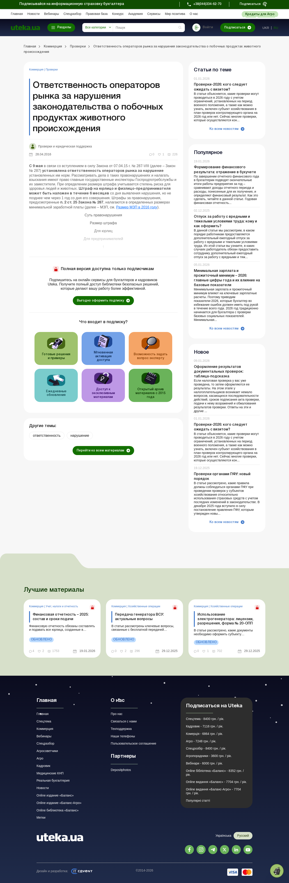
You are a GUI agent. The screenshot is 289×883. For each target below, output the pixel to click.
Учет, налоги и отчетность (62, 606)
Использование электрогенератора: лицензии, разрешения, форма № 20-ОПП (225, 619)
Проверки (52, 69)
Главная (17, 14)
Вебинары (51, 14)
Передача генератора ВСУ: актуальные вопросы (139, 617)
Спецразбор (72, 14)
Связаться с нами (124, 721)
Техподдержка (121, 729)
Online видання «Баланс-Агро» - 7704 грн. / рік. (213, 791)
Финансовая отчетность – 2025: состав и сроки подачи (61, 617)
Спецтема (44, 721)
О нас (194, 14)
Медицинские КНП (50, 773)
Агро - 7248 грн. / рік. (201, 741)
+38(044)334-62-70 (207, 4)
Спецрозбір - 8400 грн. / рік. (206, 748)
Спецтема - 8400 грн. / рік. (205, 719)
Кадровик (43, 766)
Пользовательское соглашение (133, 743)
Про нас (116, 714)
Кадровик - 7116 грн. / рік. (204, 726)
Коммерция (36, 69)
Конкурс (118, 14)
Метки (41, 817)
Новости (33, 14)
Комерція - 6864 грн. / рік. (204, 734)
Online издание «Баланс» (55, 795)
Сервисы (153, 14)
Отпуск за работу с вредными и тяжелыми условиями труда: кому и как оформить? (225, 221)
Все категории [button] (95, 27)
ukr (265, 28)
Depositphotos (121, 770)
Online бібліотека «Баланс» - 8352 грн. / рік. (215, 772)
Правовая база (97, 14)
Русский (243, 835)
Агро (40, 758)
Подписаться (250, 4)
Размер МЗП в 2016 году (136, 207)
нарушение (80, 435)
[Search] (149, 27)
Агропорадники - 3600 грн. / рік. (209, 756)
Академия (135, 14)
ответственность (47, 435)
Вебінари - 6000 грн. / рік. (204, 763)
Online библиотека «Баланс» (57, 810)
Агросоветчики (47, 751)
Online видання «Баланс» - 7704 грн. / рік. (216, 782)
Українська (223, 835)
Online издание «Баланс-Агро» (59, 803)
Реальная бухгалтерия (53, 780)
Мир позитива (175, 14)
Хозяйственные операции (144, 606)
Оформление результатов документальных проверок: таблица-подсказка (218, 371)
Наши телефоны (123, 736)
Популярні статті (198, 800)
